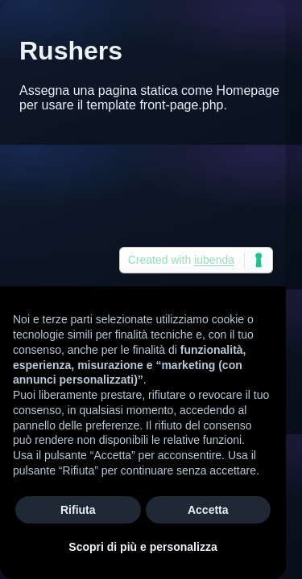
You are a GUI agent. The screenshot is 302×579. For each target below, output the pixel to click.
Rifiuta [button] (78, 509)
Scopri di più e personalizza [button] (142, 546)
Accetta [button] (208, 509)
